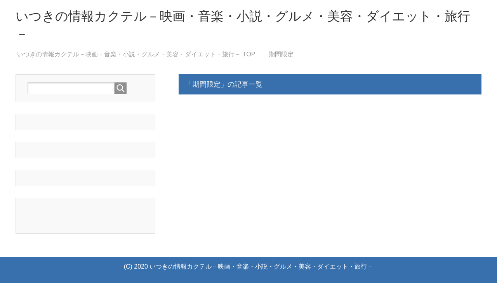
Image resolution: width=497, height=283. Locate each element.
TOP (136, 54)
